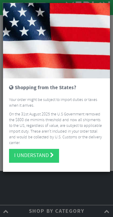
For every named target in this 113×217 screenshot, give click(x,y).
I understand (34, 155)
